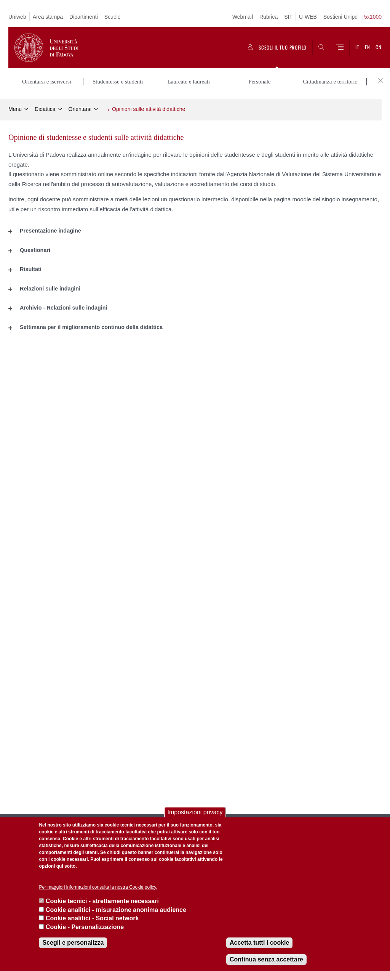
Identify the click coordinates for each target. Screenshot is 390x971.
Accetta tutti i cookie (259, 942)
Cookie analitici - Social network (92, 918)
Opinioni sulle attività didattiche (148, 109)
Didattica (45, 109)
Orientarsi (80, 109)
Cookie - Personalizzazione (85, 927)
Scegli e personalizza (73, 942)
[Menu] (339, 47)
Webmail (242, 17)
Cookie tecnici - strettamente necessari (102, 901)
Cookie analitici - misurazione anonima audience (116, 910)
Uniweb (17, 17)
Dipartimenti (83, 17)
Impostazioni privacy (195, 812)
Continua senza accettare (266, 959)
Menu (15, 109)
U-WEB (308, 17)
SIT (288, 17)
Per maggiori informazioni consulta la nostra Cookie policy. (98, 887)
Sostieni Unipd (340, 17)
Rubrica (268, 17)
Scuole (112, 17)
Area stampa (48, 17)
